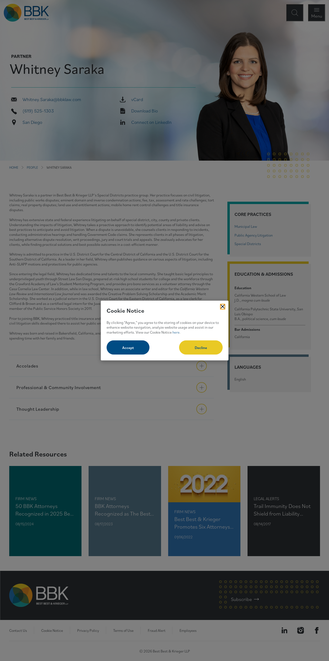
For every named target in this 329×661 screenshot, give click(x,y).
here (176, 332)
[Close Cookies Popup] (223, 307)
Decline (201, 347)
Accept (128, 347)
